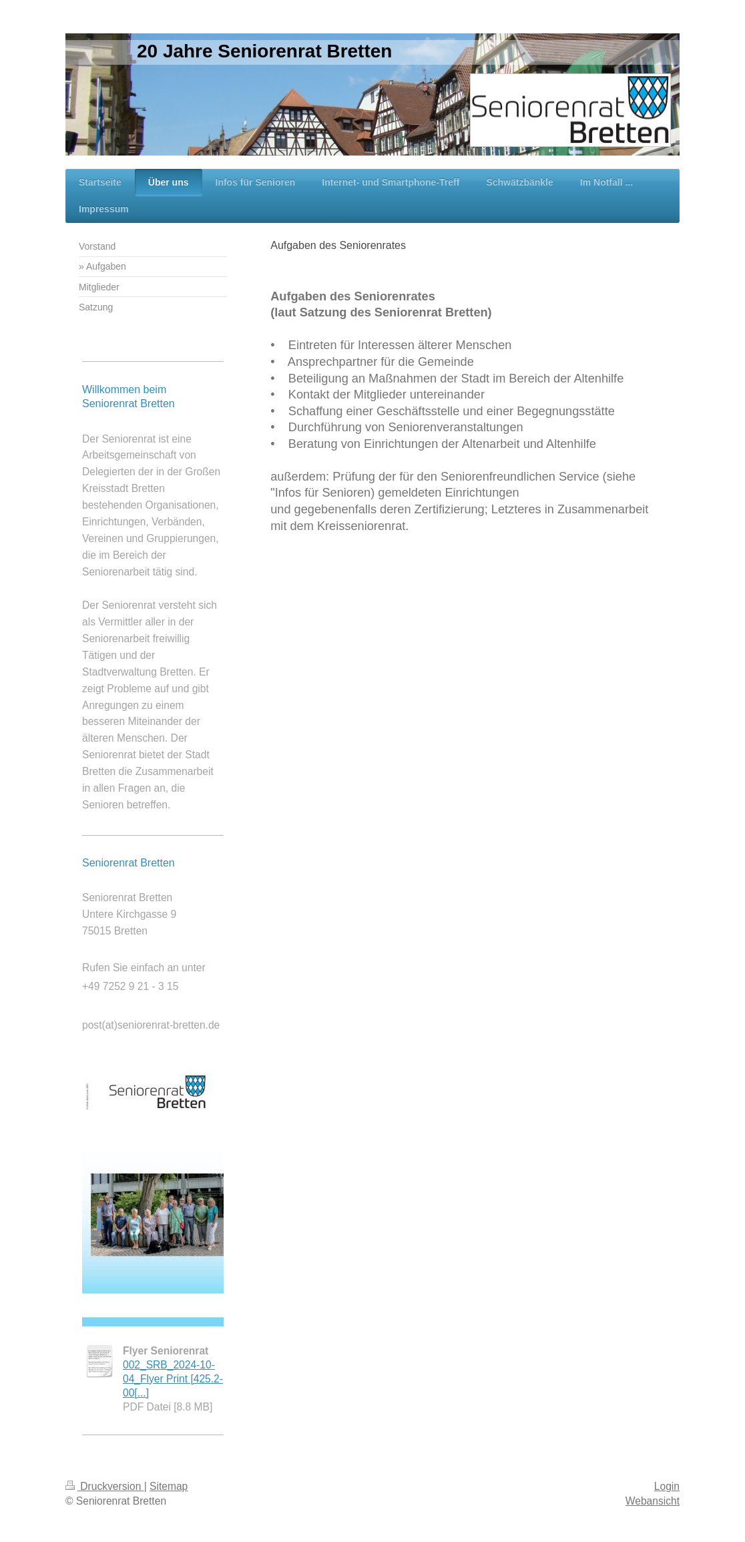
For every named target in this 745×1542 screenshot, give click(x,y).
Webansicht (653, 1501)
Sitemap (169, 1486)
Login (667, 1486)
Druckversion (104, 1486)
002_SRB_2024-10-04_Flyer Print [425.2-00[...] (173, 1378)
